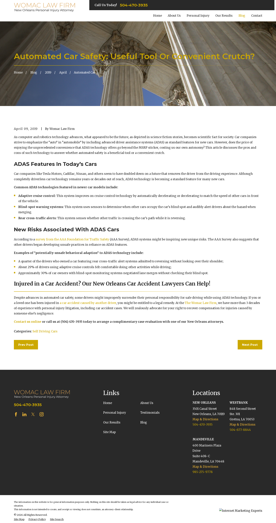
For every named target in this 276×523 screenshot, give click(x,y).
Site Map (109, 432)
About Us (146, 403)
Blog (143, 422)
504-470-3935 (134, 5)
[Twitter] (33, 414)
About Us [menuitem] (174, 16)
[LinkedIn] (24, 414)
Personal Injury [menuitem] (198, 16)
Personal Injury (114, 413)
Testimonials (150, 413)
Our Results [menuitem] (224, 16)
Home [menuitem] (157, 16)
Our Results (111, 422)
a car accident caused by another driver (88, 303)
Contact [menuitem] (256, 16)
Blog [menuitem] (242, 16)
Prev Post (26, 344)
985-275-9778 (202, 472)
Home (107, 403)
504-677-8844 (240, 430)
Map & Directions (205, 419)
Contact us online (27, 322)
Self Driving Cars (45, 331)
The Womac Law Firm (201, 303)
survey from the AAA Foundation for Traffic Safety (72, 239)
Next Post (250, 344)
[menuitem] (19, 519)
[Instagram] (42, 414)
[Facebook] (16, 414)
